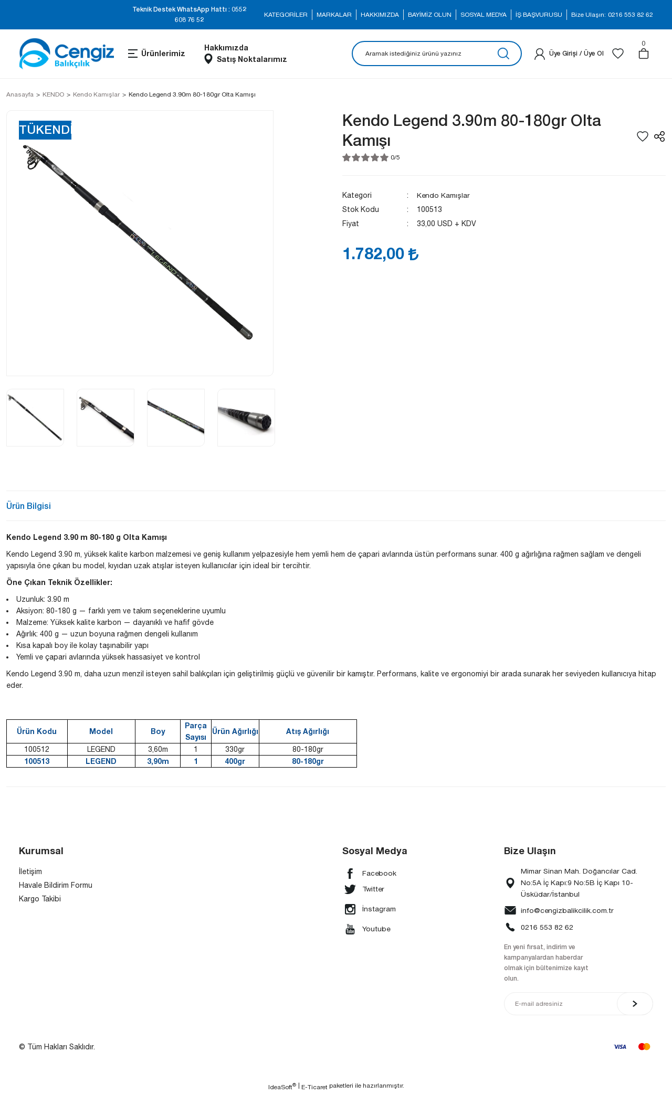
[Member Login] (539, 53)
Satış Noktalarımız (252, 59)
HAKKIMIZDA (380, 14)
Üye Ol (594, 53)
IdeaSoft (282, 1087)
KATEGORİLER (286, 14)
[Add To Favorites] (642, 136)
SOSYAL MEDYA (483, 14)
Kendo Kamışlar (443, 195)
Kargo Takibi (40, 899)
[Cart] (643, 53)
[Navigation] (156, 53)
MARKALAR (334, 14)
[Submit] (635, 1004)
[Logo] (66, 54)
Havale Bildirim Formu (55, 885)
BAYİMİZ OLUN (430, 14)
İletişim (30, 871)
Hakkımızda (226, 47)
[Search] (437, 53)
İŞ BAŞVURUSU (539, 14)
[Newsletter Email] (578, 1004)
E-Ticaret (314, 1087)
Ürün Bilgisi (28, 506)
